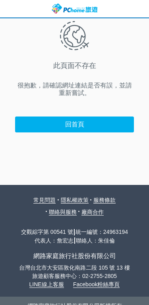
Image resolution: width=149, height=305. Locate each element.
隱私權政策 (75, 200)
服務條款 (104, 200)
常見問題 (44, 200)
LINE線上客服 (46, 284)
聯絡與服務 (63, 212)
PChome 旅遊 (75, 9)
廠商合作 (92, 212)
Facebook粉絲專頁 (96, 284)
